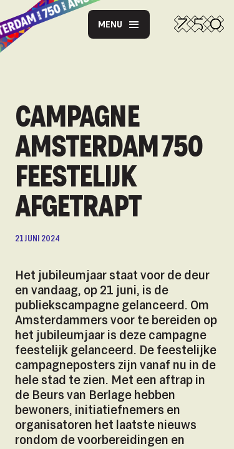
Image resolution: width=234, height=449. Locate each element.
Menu (119, 24)
